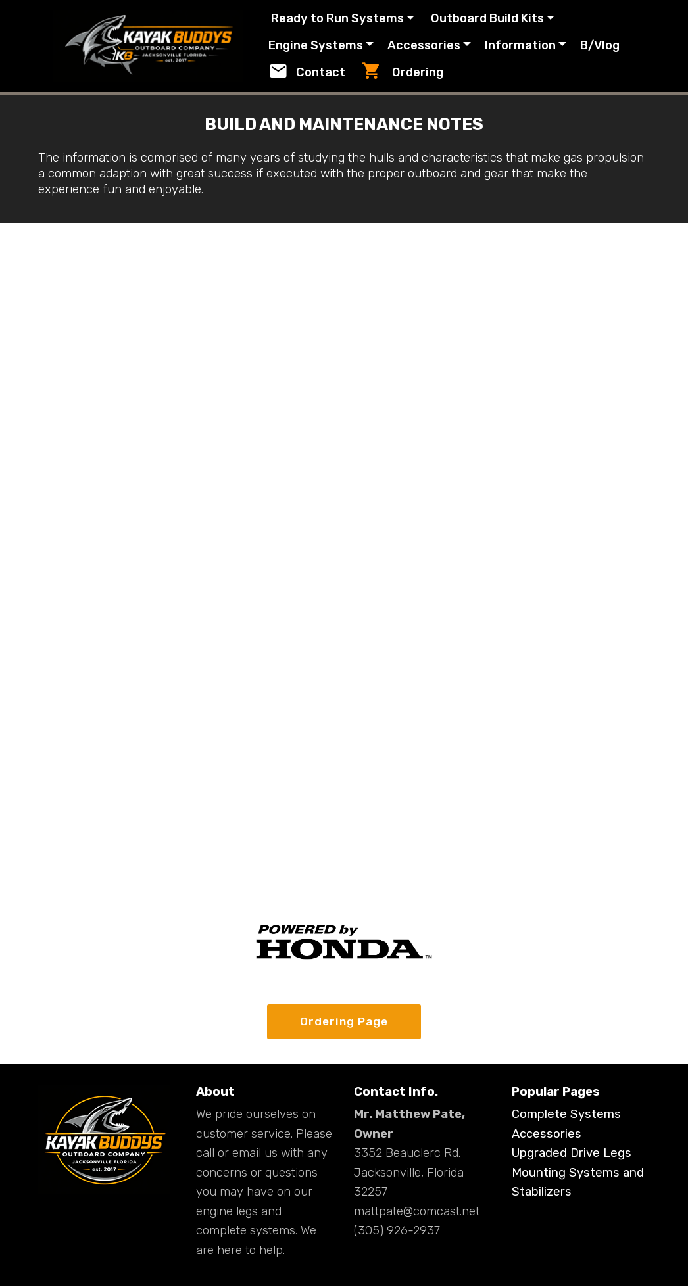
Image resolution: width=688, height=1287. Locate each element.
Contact (377, 72)
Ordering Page (344, 1022)
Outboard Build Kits (502, 18)
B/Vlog (304, 73)
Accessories (439, 45)
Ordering (471, 72)
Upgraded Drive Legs (571, 1153)
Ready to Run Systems (352, 18)
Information (536, 45)
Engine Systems (332, 45)
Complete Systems (566, 1115)
